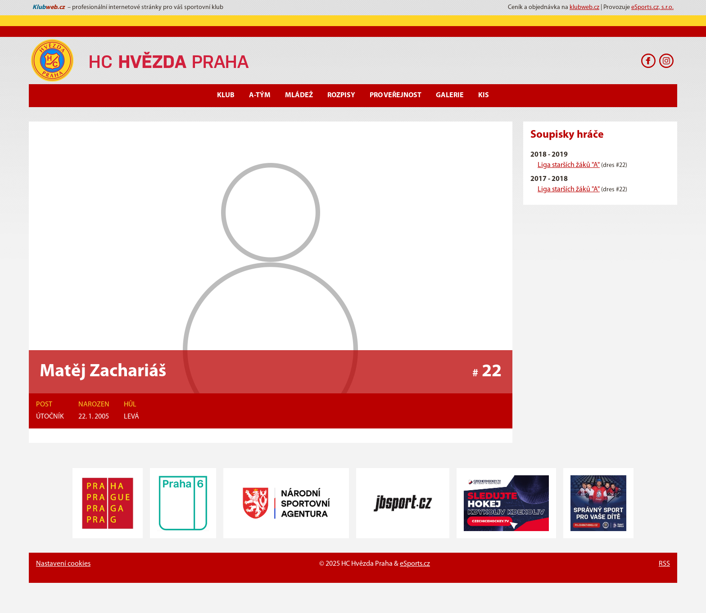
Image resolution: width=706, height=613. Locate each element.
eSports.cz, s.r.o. (652, 7)
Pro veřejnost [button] (395, 95)
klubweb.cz (584, 7)
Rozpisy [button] (341, 95)
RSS (664, 564)
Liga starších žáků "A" (569, 165)
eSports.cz (415, 564)
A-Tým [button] (260, 95)
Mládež (299, 95)
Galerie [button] (450, 95)
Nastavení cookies (63, 564)
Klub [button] (226, 95)
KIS (483, 95)
